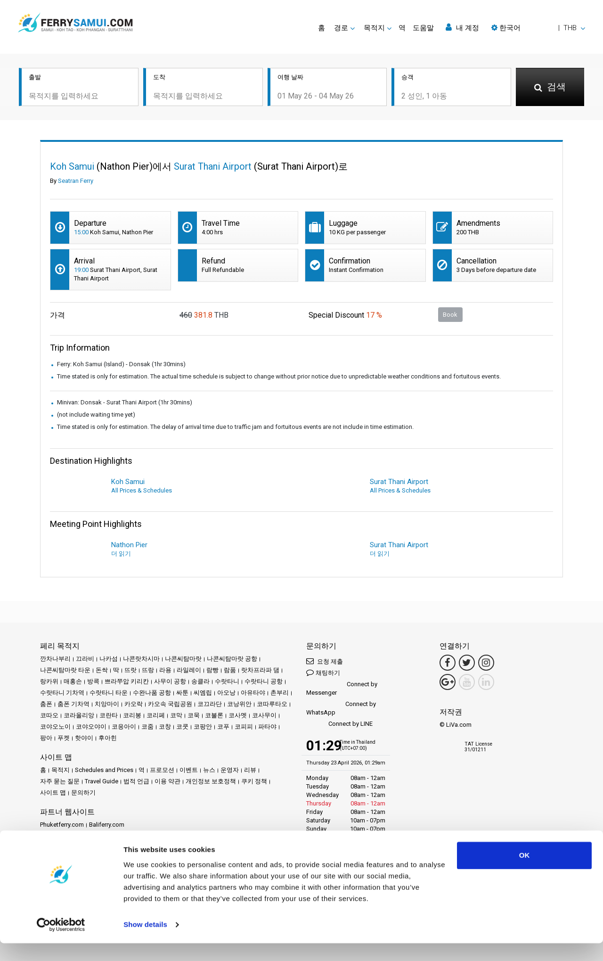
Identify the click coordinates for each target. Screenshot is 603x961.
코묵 (193, 715)
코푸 (223, 726)
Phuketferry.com (62, 824)
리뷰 (250, 769)
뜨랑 (148, 670)
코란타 (108, 715)
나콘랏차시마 (141, 658)
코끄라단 (209, 703)
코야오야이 (91, 726)
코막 (176, 715)
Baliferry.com (106, 824)
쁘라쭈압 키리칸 (127, 681)
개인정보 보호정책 (211, 781)
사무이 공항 (170, 681)
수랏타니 (227, 681)
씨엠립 (203, 692)
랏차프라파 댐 (260, 670)
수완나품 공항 (152, 692)
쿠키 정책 (254, 781)
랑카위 (49, 681)
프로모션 (162, 769)
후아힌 (107, 737)
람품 (230, 670)
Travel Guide (101, 781)
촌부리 (279, 692)
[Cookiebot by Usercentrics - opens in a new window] (61, 943)
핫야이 (84, 737)
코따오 (49, 715)
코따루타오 (272, 703)
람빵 (212, 670)
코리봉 (132, 715)
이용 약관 (167, 781)
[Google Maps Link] (448, 682)
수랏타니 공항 (263, 681)
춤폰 (46, 703)
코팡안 (203, 726)
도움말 (423, 28)
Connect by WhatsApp (341, 708)
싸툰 (182, 692)
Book (450, 314)
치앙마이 (107, 703)
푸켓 (63, 737)
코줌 (147, 726)
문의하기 (83, 792)
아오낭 (226, 692)
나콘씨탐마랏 (183, 658)
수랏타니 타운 (109, 692)
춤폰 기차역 (73, 703)
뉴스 (209, 769)
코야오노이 (55, 726)
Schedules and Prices (104, 769)
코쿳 (182, 726)
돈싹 (102, 670)
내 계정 (462, 27)
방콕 (93, 681)
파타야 (267, 726)
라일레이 (189, 670)
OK (524, 873)
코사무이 (264, 715)
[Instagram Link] (486, 663)
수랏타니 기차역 (62, 692)
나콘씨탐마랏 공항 (232, 658)
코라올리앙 (79, 715)
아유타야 (253, 692)
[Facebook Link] (448, 663)
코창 (165, 726)
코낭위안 (239, 703)
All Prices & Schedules (141, 490)
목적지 (60, 769)
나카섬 (108, 658)
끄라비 (85, 658)
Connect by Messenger (341, 688)
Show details (145, 942)
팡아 (46, 737)
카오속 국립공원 (170, 703)
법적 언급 (136, 781)
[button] (538, 28)
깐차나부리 (55, 658)
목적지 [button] (374, 28)
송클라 (200, 681)
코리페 (156, 715)
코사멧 (237, 715)
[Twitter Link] (467, 663)
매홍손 (73, 681)
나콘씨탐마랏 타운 (65, 670)
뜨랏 (130, 670)
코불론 (214, 715)
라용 (165, 670)
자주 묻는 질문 (60, 781)
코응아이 (124, 726)
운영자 (229, 769)
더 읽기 (121, 553)
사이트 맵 (53, 792)
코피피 (244, 726)
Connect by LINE (339, 724)
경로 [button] (341, 28)
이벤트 (188, 769)
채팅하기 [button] (323, 672)
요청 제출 (324, 661)
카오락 (133, 703)
